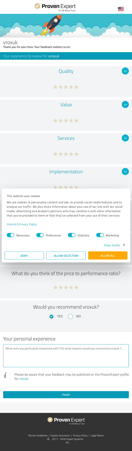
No (78, 316)
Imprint (12, 224)
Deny (24, 255)
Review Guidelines (38, 435)
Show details (112, 245)
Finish (66, 395)
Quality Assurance (60, 435)
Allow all (108, 255)
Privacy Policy (28, 224)
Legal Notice (97, 435)
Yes (60, 316)
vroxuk (23, 378)
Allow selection (66, 255)
